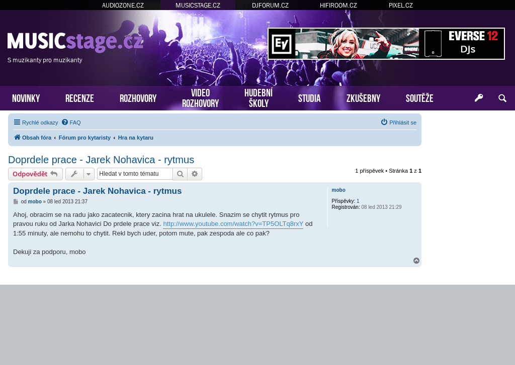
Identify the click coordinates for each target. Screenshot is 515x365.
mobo (339, 190)
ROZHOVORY (138, 97)
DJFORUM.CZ (270, 5)
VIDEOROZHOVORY (200, 96)
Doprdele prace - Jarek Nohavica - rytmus (101, 159)
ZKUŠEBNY (363, 97)
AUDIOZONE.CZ (123, 5)
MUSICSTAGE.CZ (198, 5)
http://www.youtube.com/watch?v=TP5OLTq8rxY (233, 223)
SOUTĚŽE (420, 97)
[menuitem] (71, 122)
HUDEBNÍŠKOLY (258, 96)
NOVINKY (26, 97)
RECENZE (79, 97)
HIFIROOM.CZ (338, 5)
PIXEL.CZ (401, 5)
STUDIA (309, 97)
